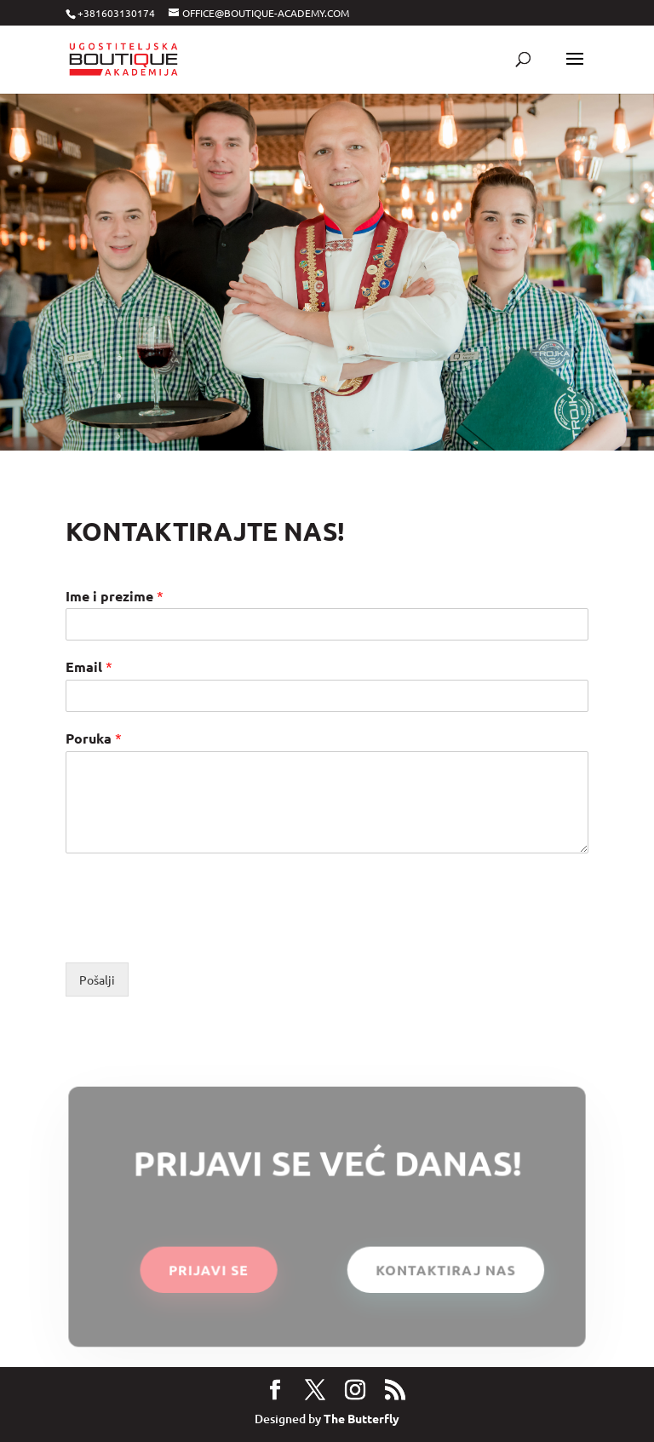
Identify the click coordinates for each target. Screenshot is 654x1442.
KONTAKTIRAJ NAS (445, 1269)
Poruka (94, 738)
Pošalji (97, 979)
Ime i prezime (115, 596)
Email (89, 666)
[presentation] (195, 934)
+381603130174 (116, 13)
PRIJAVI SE (209, 1269)
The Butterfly (361, 1418)
